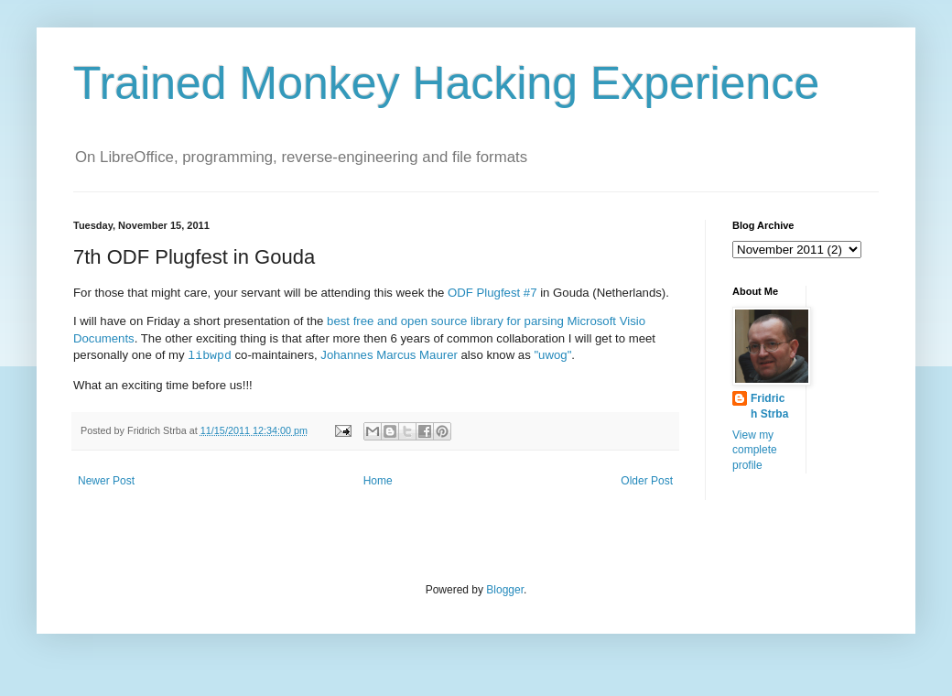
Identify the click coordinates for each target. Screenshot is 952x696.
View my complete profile (754, 451)
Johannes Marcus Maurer (389, 356)
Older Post (647, 480)
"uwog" (552, 356)
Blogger (505, 589)
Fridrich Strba (769, 406)
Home (378, 480)
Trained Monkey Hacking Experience (446, 83)
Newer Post (106, 480)
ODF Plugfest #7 (492, 292)
